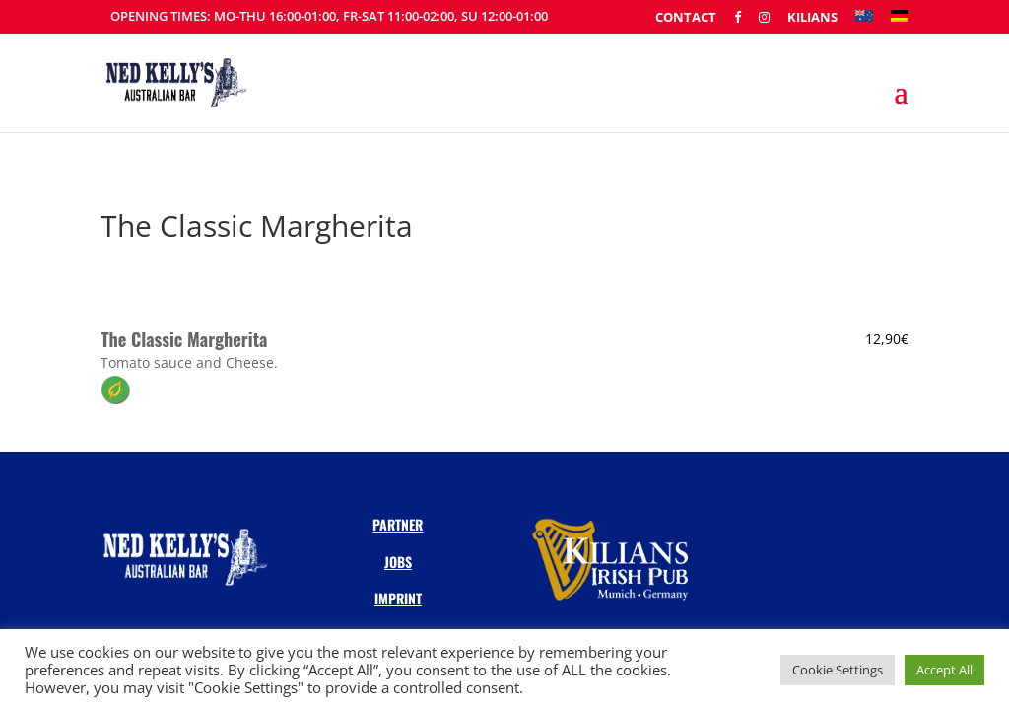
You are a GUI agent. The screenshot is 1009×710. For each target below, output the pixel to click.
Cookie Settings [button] (837, 669)
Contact (685, 18)
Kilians (812, 18)
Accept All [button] (944, 669)
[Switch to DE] (899, 22)
